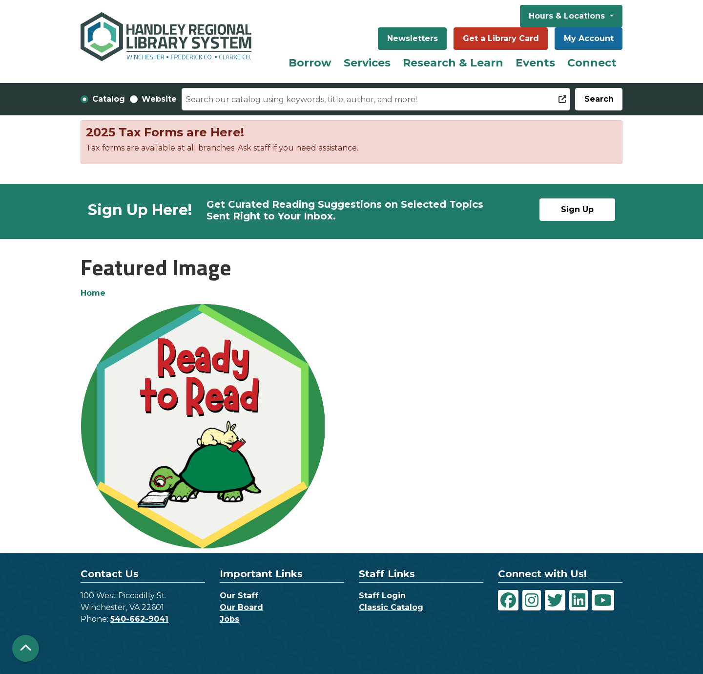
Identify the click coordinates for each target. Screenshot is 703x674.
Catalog (108, 99)
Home (93, 293)
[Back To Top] (25, 648)
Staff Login (382, 595)
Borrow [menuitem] (310, 62)
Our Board (241, 607)
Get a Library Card (501, 38)
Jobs (229, 619)
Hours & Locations (568, 16)
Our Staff (239, 595)
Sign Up (577, 209)
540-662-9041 (139, 619)
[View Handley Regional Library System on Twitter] (555, 600)
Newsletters (412, 38)
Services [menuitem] (367, 62)
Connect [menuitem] (592, 62)
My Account (589, 38)
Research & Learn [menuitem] (453, 62)
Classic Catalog (391, 607)
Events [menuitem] (535, 62)
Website (159, 99)
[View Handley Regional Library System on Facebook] (508, 600)
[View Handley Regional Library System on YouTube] (603, 600)
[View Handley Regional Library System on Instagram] (531, 600)
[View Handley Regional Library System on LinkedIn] (578, 600)
